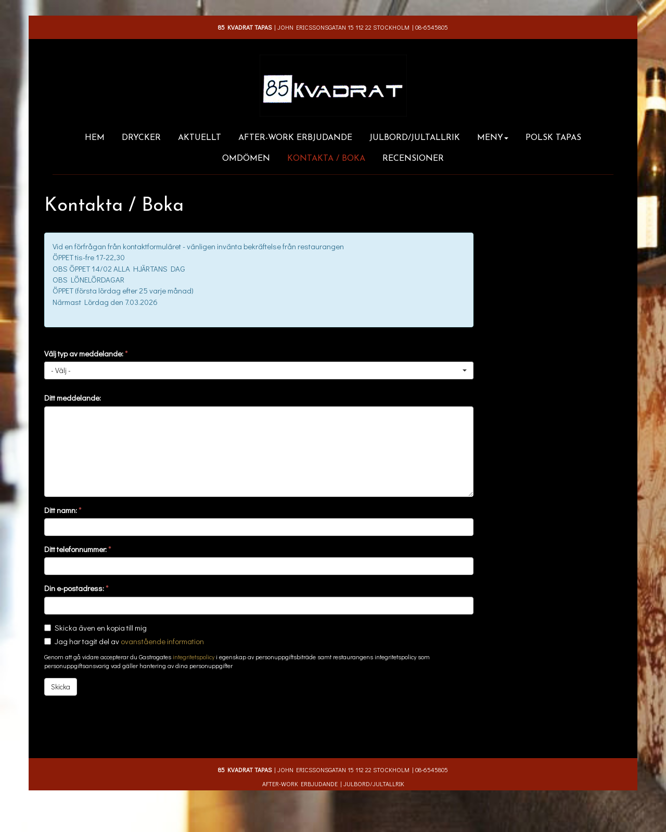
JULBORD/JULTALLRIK (414, 138)
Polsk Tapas (553, 138)
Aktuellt (199, 138)
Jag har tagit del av (129, 641)
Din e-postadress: (76, 588)
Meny (492, 138)
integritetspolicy (193, 656)
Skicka (60, 687)
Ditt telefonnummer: (77, 549)
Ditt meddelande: (72, 397)
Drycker (141, 138)
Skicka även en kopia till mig (101, 627)
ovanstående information (162, 641)
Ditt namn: (62, 510)
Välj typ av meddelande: (85, 353)
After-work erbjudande (295, 138)
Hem (95, 138)
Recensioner (413, 159)
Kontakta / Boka (326, 159)
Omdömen (246, 159)
